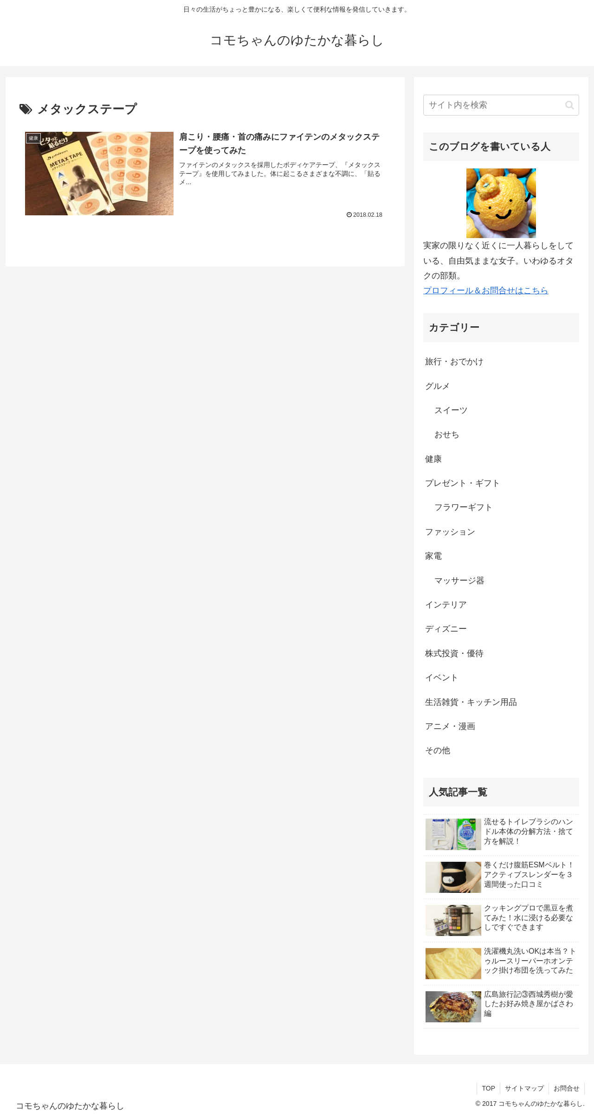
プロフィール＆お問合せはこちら (486, 290)
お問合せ (567, 1088)
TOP (488, 1088)
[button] (570, 105)
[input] (501, 105)
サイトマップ (524, 1088)
